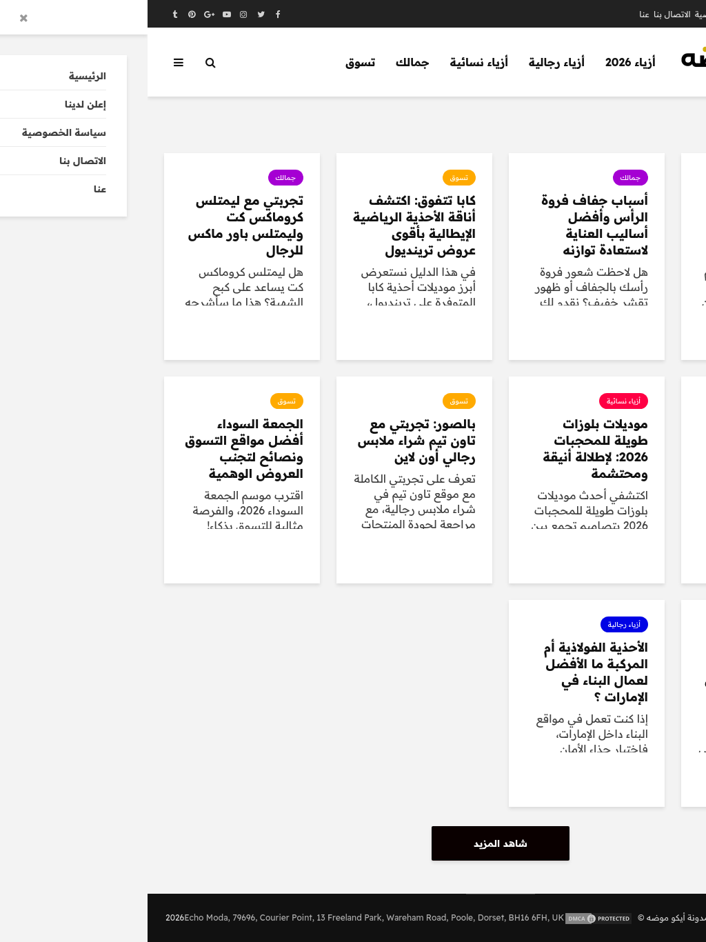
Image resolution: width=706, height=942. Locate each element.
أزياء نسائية (332, 62)
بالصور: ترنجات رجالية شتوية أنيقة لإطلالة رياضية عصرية (619, 448)
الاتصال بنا (524, 14)
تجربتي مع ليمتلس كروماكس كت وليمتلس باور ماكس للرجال (98, 225)
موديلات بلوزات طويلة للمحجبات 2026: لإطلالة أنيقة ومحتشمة (448, 448)
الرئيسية (672, 14)
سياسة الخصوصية (581, 14)
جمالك (265, 62)
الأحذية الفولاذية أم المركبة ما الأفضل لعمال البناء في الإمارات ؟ (448, 672)
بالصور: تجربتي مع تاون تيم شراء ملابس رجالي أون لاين (269, 440)
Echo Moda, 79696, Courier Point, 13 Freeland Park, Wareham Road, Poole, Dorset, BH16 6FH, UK (226, 917)
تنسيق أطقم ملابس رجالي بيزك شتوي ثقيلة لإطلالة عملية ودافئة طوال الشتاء (617, 225)
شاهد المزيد (353, 843)
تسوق (213, 62)
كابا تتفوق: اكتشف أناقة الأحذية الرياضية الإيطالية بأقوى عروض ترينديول (266, 225)
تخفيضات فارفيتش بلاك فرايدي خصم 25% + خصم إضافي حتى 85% (615, 672)
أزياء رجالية (409, 62)
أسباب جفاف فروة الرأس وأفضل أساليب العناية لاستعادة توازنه (447, 225)
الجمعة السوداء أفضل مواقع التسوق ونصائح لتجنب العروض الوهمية (97, 448)
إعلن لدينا (636, 14)
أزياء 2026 (483, 62)
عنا (497, 14)
